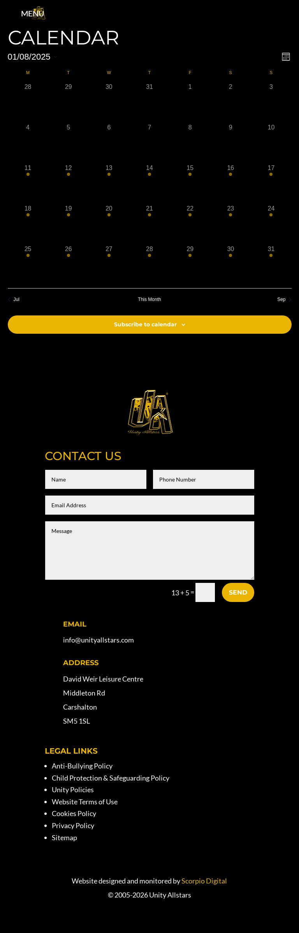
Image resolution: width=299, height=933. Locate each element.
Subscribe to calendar (145, 324)
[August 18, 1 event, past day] (28, 224)
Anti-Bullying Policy (82, 765)
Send (238, 592)
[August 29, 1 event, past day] (190, 264)
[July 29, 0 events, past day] (68, 102)
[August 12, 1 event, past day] (68, 183)
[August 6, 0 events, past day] (109, 143)
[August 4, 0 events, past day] (28, 143)
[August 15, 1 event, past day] (190, 183)
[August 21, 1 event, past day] (149, 224)
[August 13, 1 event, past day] (109, 183)
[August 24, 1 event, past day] (271, 224)
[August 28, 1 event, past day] (149, 264)
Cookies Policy (74, 813)
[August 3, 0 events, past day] (271, 102)
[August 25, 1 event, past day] (28, 264)
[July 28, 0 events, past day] (28, 102)
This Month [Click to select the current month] (149, 299)
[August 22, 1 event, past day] (190, 224)
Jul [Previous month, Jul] (13, 299)
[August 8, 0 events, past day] (190, 143)
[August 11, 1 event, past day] (28, 183)
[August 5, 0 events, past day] (68, 143)
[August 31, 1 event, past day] (271, 264)
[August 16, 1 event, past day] (230, 183)
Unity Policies (73, 789)
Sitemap (64, 837)
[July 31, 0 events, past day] (149, 102)
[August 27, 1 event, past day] (109, 264)
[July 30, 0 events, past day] (109, 102)
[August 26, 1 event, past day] (68, 264)
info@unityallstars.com (98, 640)
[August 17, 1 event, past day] (271, 183)
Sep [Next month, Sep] (284, 299)
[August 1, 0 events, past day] (190, 102)
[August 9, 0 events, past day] (230, 143)
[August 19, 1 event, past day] (68, 224)
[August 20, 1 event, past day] (109, 224)
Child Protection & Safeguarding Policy (110, 778)
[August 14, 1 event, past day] (149, 183)
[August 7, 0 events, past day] (149, 143)
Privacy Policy (73, 825)
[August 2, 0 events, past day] (230, 102)
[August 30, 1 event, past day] (230, 264)
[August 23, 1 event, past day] (230, 224)
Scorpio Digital (204, 880)
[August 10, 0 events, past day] (271, 143)
